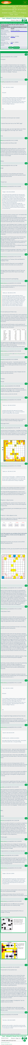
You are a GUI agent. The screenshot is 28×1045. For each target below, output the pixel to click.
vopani (2, 1014)
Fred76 (2, 81)
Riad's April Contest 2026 (8, 9)
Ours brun (3, 967)
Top (26, 54)
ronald (2, 359)
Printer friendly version (6, 1044)
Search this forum (5, 1042)
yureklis (3, 787)
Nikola (2, 140)
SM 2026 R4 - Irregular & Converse (10, 13)
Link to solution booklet (6, 353)
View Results (16, 47)
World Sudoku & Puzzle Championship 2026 (14, 16)
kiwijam (2, 855)
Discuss (14, 7)
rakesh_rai (3, 386)
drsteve (2, 820)
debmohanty (4, 186)
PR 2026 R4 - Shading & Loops (9, 6)
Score (25, 6)
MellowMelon (4, 588)
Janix (2, 56)
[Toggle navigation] (25, 2)
